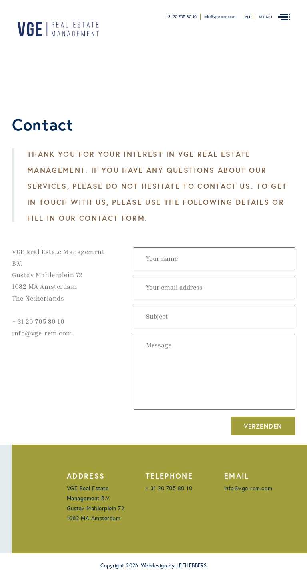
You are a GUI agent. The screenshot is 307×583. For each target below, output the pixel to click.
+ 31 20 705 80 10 (181, 16)
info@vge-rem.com (219, 16)
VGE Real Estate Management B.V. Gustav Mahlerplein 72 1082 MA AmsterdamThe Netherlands (58, 275)
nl (248, 17)
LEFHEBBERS (192, 565)
